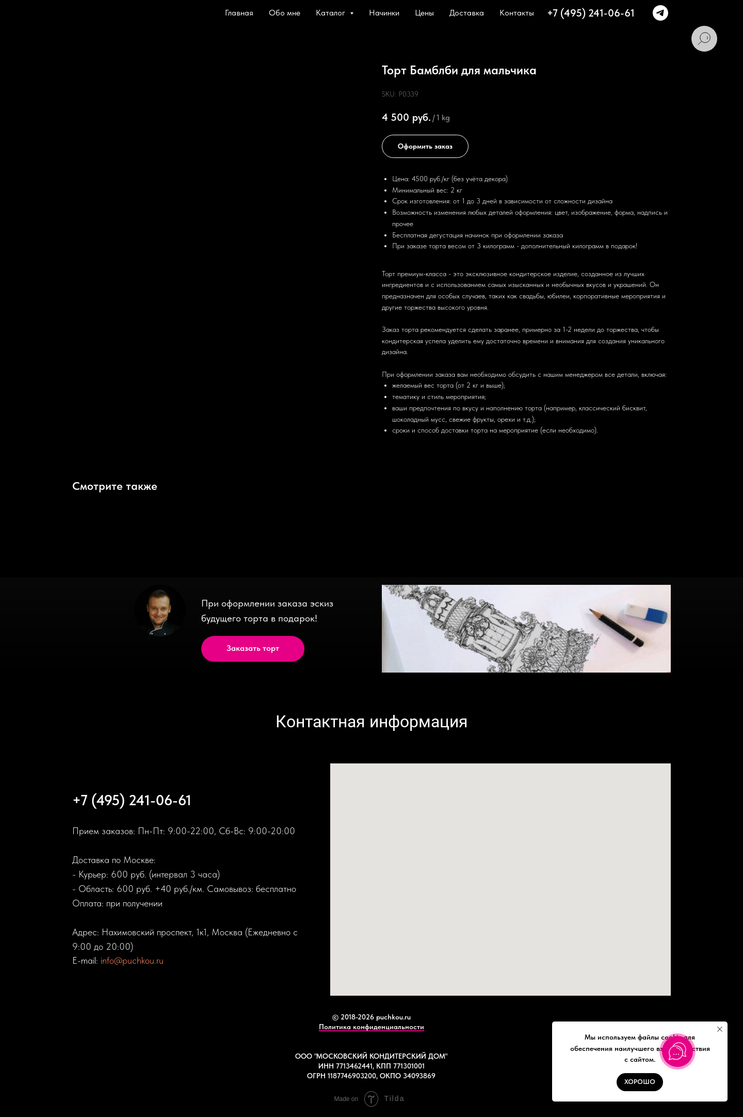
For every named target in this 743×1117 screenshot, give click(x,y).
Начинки (384, 13)
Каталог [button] (331, 13)
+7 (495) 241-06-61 (591, 13)
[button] (252, 649)
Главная (239, 13)
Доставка (466, 13)
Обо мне (284, 13)
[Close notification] (720, 1029)
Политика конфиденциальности (371, 1027)
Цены (424, 13)
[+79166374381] (660, 13)
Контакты (516, 13)
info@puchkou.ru (132, 960)
